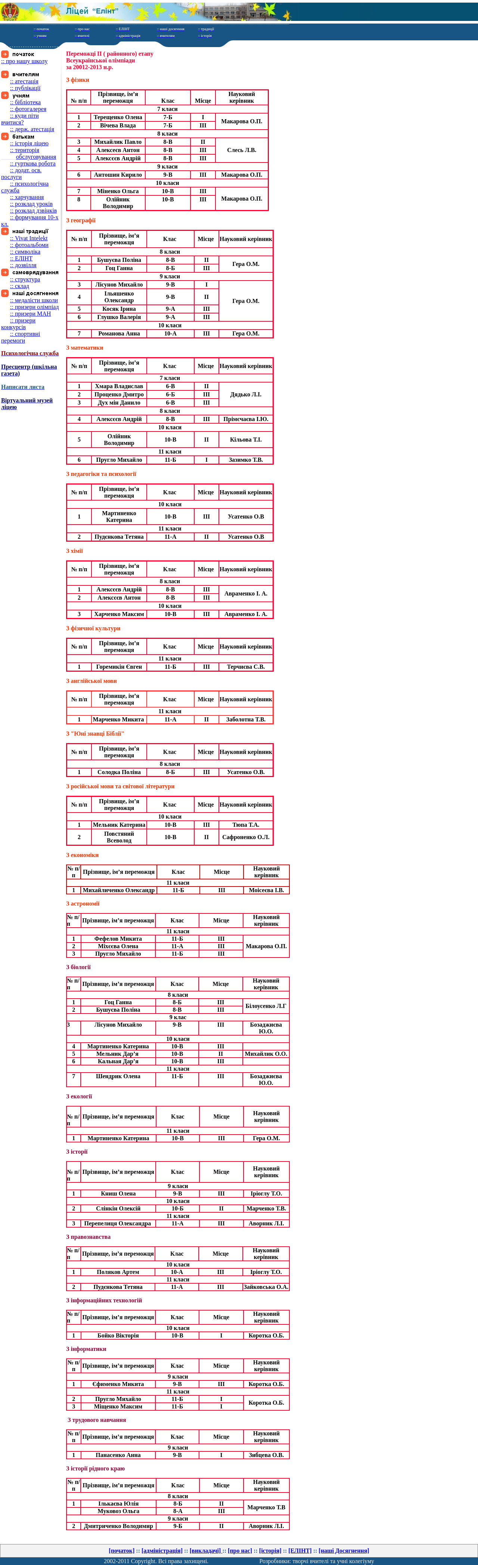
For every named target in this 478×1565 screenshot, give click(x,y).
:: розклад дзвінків (33, 210)
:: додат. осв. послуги (21, 173)
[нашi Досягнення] (344, 1550)
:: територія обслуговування (28, 153)
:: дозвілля (23, 265)
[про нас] (240, 1550)
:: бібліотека (25, 102)
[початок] (121, 1550)
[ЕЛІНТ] (299, 1550)
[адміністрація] (162, 1550)
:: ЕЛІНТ (21, 258)
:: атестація (24, 81)
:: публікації (25, 88)
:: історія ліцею (29, 143)
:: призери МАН (30, 313)
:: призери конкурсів (18, 323)
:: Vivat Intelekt (28, 238)
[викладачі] (206, 1550)
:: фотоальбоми (29, 245)
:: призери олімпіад (34, 307)
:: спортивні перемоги (20, 337)
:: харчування (27, 197)
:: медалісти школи (34, 300)
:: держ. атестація (32, 129)
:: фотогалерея (28, 109)
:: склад (19, 286)
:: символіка (25, 251)
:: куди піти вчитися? (20, 119)
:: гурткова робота (33, 163)
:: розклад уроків (31, 204)
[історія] (270, 1550)
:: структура (25, 279)
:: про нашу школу (24, 61)
